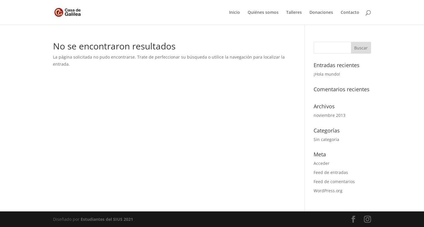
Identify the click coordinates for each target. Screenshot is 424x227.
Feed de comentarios (334, 181)
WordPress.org (328, 190)
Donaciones (321, 12)
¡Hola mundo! (327, 74)
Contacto (350, 12)
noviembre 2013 (329, 115)
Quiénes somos (263, 12)
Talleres (294, 12)
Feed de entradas (331, 172)
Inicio (234, 12)
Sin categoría (326, 139)
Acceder (321, 163)
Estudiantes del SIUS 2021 (107, 219)
